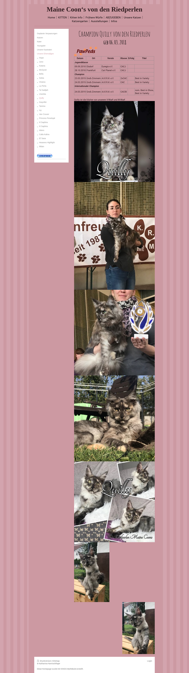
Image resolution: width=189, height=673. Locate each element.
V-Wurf (110, 99)
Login (149, 661)
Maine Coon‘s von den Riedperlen (94, 9)
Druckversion (44, 661)
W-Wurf (121, 99)
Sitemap (56, 661)
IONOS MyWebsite (69, 669)
